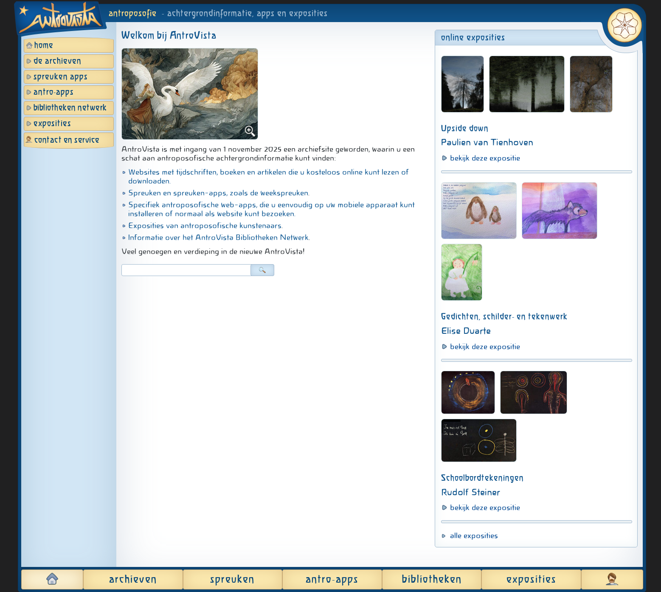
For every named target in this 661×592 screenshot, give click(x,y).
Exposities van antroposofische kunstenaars (204, 225)
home (43, 46)
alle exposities (474, 535)
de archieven (58, 61)
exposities (52, 124)
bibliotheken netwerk (70, 108)
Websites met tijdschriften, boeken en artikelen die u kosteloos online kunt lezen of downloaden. (268, 176)
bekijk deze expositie (485, 158)
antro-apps (54, 92)
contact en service (67, 140)
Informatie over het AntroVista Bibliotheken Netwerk (218, 237)
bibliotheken (432, 580)
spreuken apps (61, 77)
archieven (133, 580)
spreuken (232, 580)
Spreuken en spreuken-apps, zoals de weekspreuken (218, 192)
